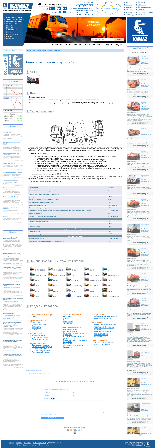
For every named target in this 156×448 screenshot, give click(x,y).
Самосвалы (36, 322)
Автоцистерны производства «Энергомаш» (11, 153)
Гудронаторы (67, 342)
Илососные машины (70, 331)
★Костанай (141, 5)
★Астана (128, 10)
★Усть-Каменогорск (144, 12)
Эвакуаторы (67, 347)
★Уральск (140, 10)
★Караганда (129, 15)
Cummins (5, 216)
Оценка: (47, 398)
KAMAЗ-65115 (112, 187)
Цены (34, 316)
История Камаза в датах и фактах (12, 172)
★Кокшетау (141, 2)
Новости (10, 38)
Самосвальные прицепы (40, 337)
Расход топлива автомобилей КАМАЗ (11, 143)
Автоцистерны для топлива (103, 326)
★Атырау (128, 12)
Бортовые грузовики (39, 324)
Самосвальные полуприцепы (42, 347)
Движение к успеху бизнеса (10, 180)
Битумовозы (67, 343)
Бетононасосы (68, 320)
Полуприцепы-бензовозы (41, 348)
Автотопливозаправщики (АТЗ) (105, 324)
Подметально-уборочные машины (75, 340)
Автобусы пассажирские (102, 318)
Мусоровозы (67, 335)
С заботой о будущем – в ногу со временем (12, 207)
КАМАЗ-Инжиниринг (15, 21)
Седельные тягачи (38, 326)
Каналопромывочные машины (73, 333)
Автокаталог (12, 23)
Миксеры (57, 50)
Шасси (34, 329)
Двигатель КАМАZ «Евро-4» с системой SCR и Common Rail (11, 197)
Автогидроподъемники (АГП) (73, 345)
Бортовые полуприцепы (40, 345)
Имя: (48, 392)
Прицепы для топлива (40, 339)
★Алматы (128, 7)
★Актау (127, 2)
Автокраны (67, 316)
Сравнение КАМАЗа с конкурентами (9, 131)
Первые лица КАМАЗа (9, 163)
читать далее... (18, 263)
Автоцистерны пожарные (103, 331)
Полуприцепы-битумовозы (41, 352)
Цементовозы (68, 322)
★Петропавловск (143, 7)
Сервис (9, 27)
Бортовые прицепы (38, 335)
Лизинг (9, 25)
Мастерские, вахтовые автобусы (105, 316)
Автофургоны (36, 328)
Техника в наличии (15, 19)
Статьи (9, 36)
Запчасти (34, 445)
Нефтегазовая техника (102, 344)
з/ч (18, 34)
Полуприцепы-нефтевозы (41, 350)
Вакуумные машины (70, 329)
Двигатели (11, 34)
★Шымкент (140, 15)
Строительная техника (44, 50)
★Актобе (128, 5)
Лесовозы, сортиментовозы (104, 342)
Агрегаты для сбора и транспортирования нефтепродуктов (101, 334)
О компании (11, 30)
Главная (12, 442)
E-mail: (47, 395)
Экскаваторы (67, 323)
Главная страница (14, 17)
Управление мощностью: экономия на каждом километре (13, 188)
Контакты (10, 32)
